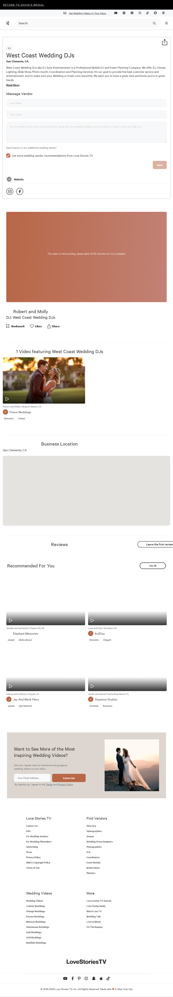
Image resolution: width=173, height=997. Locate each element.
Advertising (32, 846)
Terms (49, 784)
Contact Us (31, 825)
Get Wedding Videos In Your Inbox (86, 13)
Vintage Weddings (35, 911)
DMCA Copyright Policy (38, 862)
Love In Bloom (93, 921)
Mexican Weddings (36, 921)
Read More (12, 85)
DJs (88, 852)
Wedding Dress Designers (99, 841)
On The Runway (94, 927)
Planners (90, 873)
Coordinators (93, 857)
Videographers (94, 831)
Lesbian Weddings (35, 906)
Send (160, 165)
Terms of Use (33, 867)
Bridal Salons (93, 867)
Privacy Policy (65, 784)
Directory (91, 825)
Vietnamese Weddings (37, 927)
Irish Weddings (33, 932)
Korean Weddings (35, 916)
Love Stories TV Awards (98, 900)
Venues (90, 836)
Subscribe (69, 778)
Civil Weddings (33, 937)
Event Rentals (93, 862)
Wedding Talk (93, 916)
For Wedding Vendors (37, 836)
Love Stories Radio (96, 906)
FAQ (28, 831)
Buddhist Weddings (36, 942)
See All (152, 565)
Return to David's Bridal (23, 4)
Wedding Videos (34, 900)
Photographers (94, 846)
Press (29, 852)
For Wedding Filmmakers (38, 841)
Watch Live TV (93, 911)
